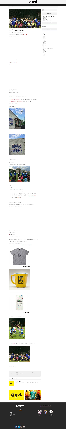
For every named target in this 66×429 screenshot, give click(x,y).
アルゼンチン (44, 36)
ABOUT (11, 418)
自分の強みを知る (45, 19)
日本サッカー (44, 51)
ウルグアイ (44, 37)
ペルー (43, 44)
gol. (9, 234)
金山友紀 (44, 55)
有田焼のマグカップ (24, 244)
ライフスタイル (45, 47)
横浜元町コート (13, 101)
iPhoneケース (30, 244)
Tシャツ (14, 244)
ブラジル (44, 42)
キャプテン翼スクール (20, 101)
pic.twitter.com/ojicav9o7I (31, 195)
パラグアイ (44, 41)
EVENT (11, 416)
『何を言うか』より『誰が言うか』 (47, 20)
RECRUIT (11, 419)
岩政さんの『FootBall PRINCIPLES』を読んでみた (49, 16)
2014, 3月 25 (19, 197)
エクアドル (44, 38)
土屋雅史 (44, 49)
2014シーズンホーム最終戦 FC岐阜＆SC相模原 (17, 374)
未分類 (43, 52)
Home (9, 6)
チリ (43, 39)
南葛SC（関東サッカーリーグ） (45, 415)
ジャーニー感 (44, 18)
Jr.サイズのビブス (13, 343)
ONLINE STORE (12, 413)
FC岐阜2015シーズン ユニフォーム (33, 397)
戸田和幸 (44, 50)
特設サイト (16, 243)
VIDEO (43, 35)
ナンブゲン (44, 40)
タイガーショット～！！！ (13, 62)
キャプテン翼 (25, 34)
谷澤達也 (44, 54)
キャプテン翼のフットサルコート (15, 99)
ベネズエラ (44, 43)
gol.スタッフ (11, 32)
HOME (11, 412)
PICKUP (22, 32)
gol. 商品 (44, 32)
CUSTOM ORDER (12, 414)
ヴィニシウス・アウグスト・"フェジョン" (48, 48)
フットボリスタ (45, 17)
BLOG (11, 415)
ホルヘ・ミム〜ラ (45, 45)
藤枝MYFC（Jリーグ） (39, 415)
